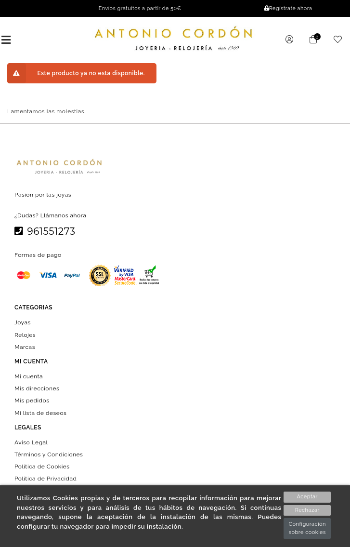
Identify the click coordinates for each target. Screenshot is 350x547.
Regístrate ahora (288, 8)
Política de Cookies (42, 466)
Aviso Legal (31, 442)
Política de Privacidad (45, 478)
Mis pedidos (31, 400)
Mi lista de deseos (40, 412)
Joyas (22, 322)
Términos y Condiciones (48, 454)
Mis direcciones (36, 388)
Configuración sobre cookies (307, 528)
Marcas (24, 346)
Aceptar (307, 497)
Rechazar (307, 510)
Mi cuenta (28, 376)
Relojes (25, 334)
